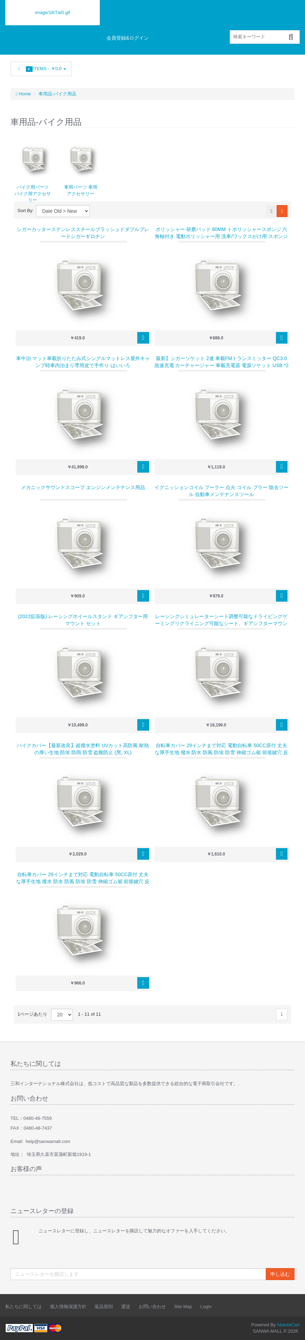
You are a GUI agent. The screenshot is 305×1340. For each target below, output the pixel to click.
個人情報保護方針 (68, 1306)
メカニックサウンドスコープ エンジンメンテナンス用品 (83, 487)
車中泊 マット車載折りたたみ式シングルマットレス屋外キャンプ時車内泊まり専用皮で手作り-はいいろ (83, 362)
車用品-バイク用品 (57, 93)
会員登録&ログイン (127, 38)
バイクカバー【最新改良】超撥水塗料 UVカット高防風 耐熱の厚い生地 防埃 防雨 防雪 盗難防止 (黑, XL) (83, 749)
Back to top (293, 1329)
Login (206, 1306)
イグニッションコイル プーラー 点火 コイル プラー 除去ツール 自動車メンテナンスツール (221, 491)
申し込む (280, 1274)
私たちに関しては (23, 1306)
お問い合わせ (152, 1306)
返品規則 (104, 1306)
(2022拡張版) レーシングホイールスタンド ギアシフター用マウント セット (83, 620)
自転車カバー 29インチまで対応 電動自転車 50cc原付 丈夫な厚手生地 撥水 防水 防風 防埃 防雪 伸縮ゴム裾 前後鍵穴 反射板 (221, 752)
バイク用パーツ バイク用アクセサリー (32, 193)
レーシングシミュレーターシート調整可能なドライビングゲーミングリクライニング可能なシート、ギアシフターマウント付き (221, 623)
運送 (125, 1306)
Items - (41, 69)
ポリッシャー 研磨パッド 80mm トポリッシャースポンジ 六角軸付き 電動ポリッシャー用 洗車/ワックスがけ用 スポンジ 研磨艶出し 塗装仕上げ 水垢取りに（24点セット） (221, 236)
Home (23, 93)
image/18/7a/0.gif (52, 12)
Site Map (183, 1306)
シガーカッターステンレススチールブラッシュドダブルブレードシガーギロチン (83, 232)
